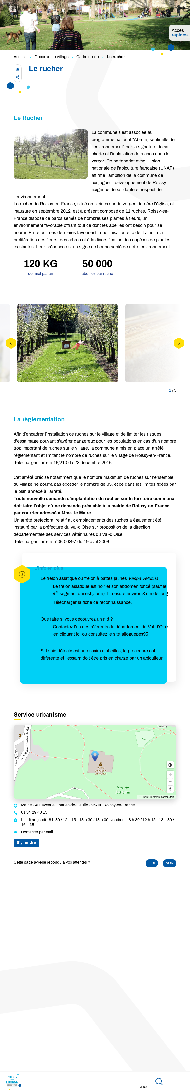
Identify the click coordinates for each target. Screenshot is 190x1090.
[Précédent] (11, 343)
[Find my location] (170, 764)
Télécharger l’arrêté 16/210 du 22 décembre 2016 (63, 463)
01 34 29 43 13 (34, 812)
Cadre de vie (87, 57)
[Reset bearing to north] (170, 789)
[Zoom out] (170, 781)
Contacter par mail (37, 832)
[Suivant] (179, 343)
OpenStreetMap (151, 797)
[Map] (95, 762)
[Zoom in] (170, 774)
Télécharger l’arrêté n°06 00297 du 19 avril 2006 (61, 542)
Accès (180, 32)
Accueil (20, 57)
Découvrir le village (52, 57)
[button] (17, 69)
